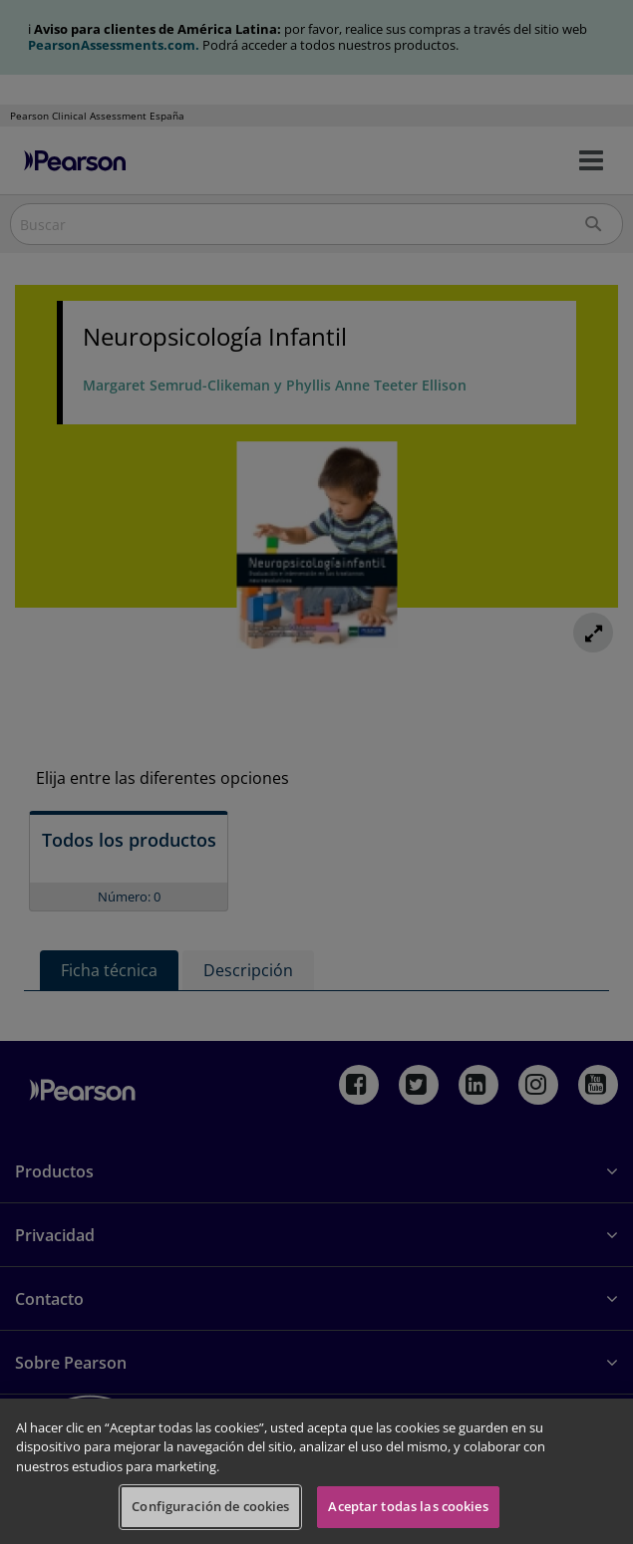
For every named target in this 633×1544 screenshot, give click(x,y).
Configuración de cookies (210, 1506)
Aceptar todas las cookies (407, 1506)
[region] (316, 1471)
